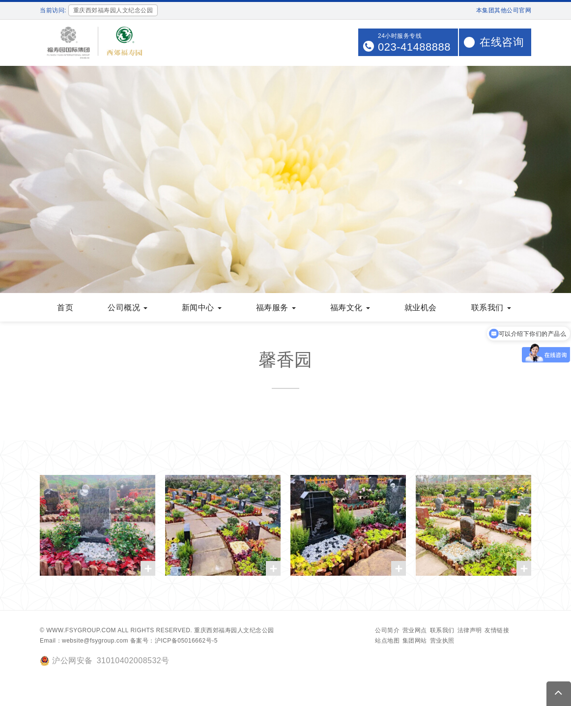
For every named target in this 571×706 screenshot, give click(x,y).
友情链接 (497, 630)
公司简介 (387, 630)
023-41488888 (414, 47)
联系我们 (491, 307)
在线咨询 (502, 42)
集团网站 (414, 640)
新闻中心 (202, 307)
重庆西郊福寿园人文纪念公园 (234, 630)
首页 (65, 307)
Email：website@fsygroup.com (84, 640)
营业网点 (414, 630)
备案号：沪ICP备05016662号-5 (174, 640)
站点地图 (387, 640)
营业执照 (442, 640)
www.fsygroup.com (81, 630)
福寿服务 (276, 307)
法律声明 (469, 630)
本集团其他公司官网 (504, 10)
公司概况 (127, 307)
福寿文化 (350, 307)
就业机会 (420, 307)
